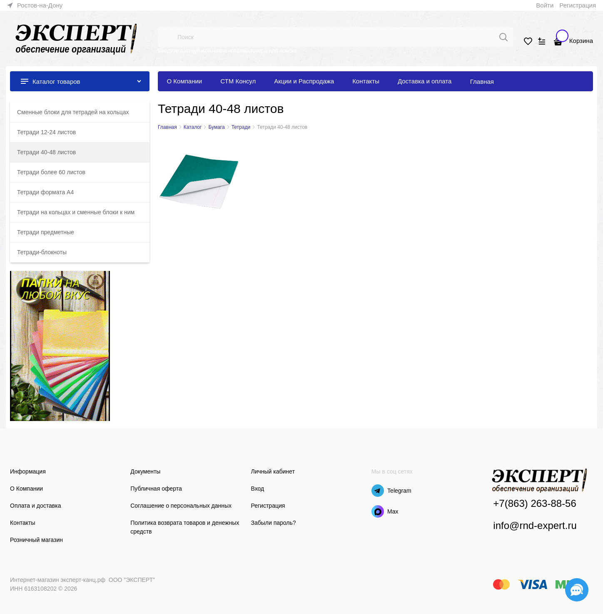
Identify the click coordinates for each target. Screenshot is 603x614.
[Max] (377, 511)
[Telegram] (377, 490)
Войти (544, 5)
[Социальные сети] (576, 589)
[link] (34, 5)
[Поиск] (503, 37)
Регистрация (577, 5)
